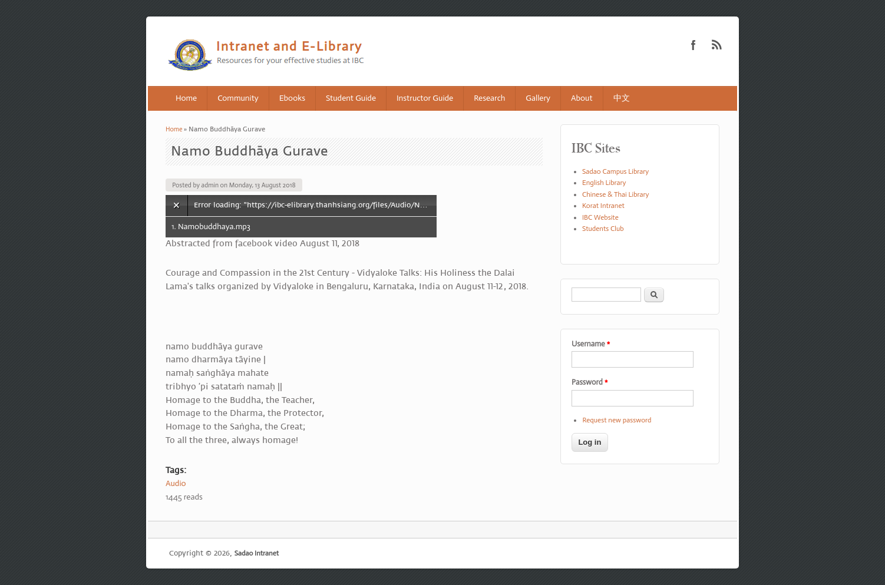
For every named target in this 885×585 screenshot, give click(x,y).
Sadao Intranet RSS (717, 45)
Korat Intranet (603, 205)
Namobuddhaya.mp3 (214, 227)
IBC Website (600, 217)
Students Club (603, 228)
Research (489, 98)
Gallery (538, 98)
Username (591, 343)
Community (238, 98)
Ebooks (292, 98)
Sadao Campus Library (615, 171)
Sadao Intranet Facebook (693, 45)
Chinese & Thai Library (615, 194)
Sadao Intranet (257, 553)
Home (186, 98)
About (582, 98)
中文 (621, 98)
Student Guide (351, 98)
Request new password (616, 420)
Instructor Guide (425, 98)
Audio (176, 483)
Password (589, 382)
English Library (604, 183)
